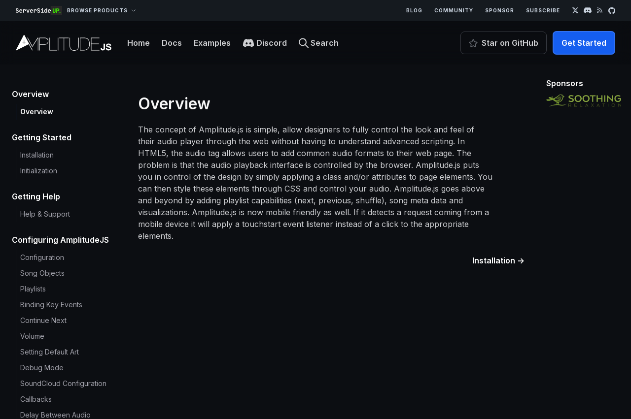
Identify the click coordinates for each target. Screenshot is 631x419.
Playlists (33, 289)
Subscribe (543, 10)
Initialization (38, 170)
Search (319, 43)
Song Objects (42, 273)
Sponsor (499, 10)
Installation (37, 155)
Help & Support (45, 214)
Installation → (498, 260)
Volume (32, 336)
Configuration (42, 257)
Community (453, 10)
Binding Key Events (51, 304)
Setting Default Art (49, 352)
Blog (414, 10)
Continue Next (43, 320)
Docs (172, 43)
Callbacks (36, 399)
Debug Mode (42, 367)
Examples (212, 43)
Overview (36, 111)
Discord (265, 43)
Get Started (583, 43)
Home (138, 43)
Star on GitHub (503, 43)
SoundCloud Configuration (63, 383)
